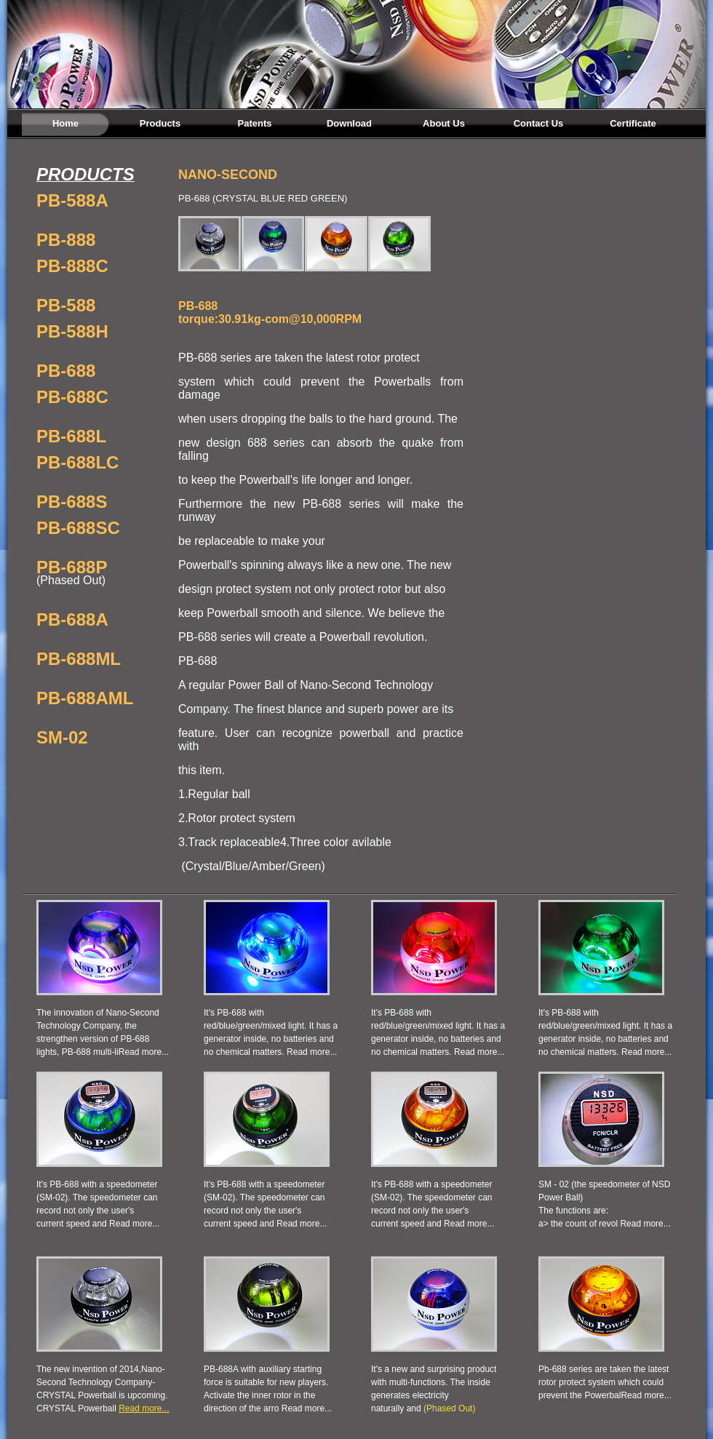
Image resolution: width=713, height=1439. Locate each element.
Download (349, 123)
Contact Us (539, 123)
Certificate (633, 123)
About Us (444, 123)
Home (65, 123)
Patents (255, 123)
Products (160, 123)
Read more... (144, 1052)
